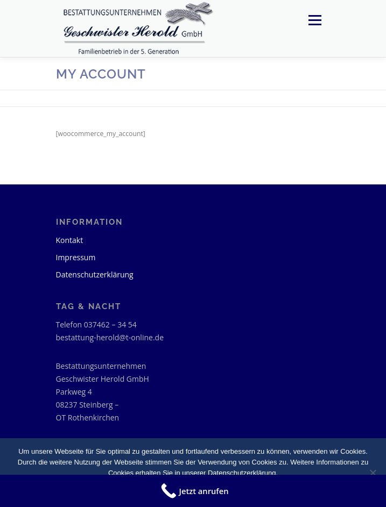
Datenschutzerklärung (95, 274)
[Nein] (372, 472)
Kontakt (69, 240)
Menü (314, 20)
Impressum (76, 257)
